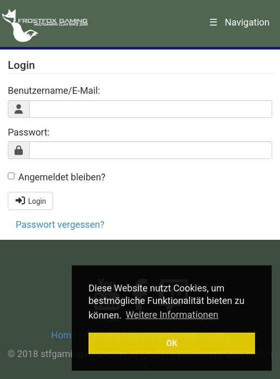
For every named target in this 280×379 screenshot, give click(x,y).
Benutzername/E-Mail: (54, 90)
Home (63, 334)
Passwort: (28, 132)
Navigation (239, 22)
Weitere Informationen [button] (172, 314)
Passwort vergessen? (60, 224)
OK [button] (171, 343)
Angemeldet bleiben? (57, 177)
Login (30, 200)
